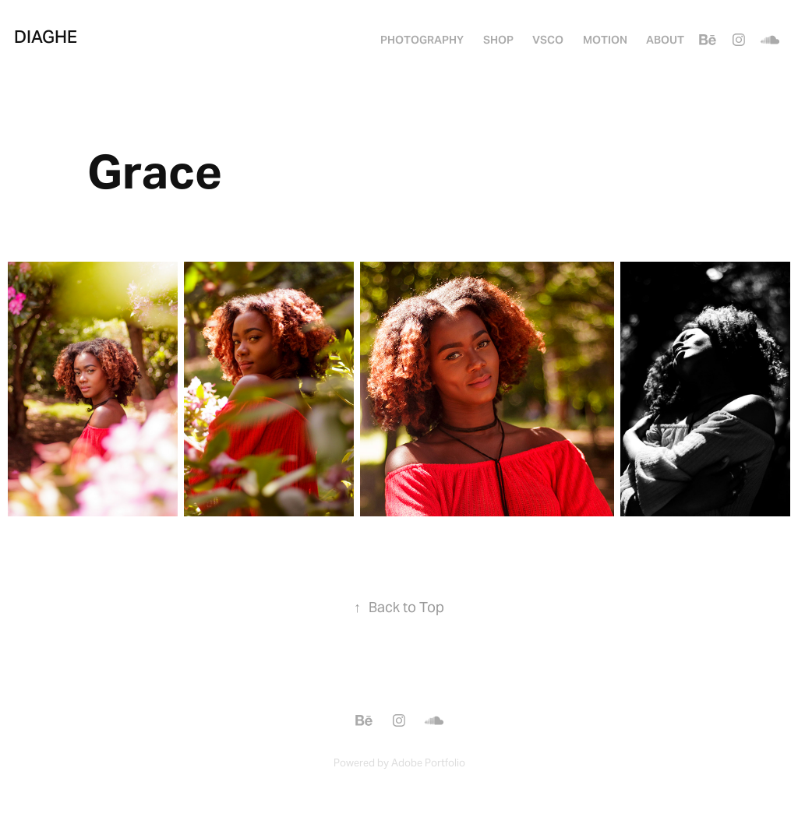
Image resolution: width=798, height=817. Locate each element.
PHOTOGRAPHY (422, 40)
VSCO (547, 40)
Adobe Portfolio (428, 762)
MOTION (605, 40)
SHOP (498, 40)
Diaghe (45, 37)
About (665, 40)
